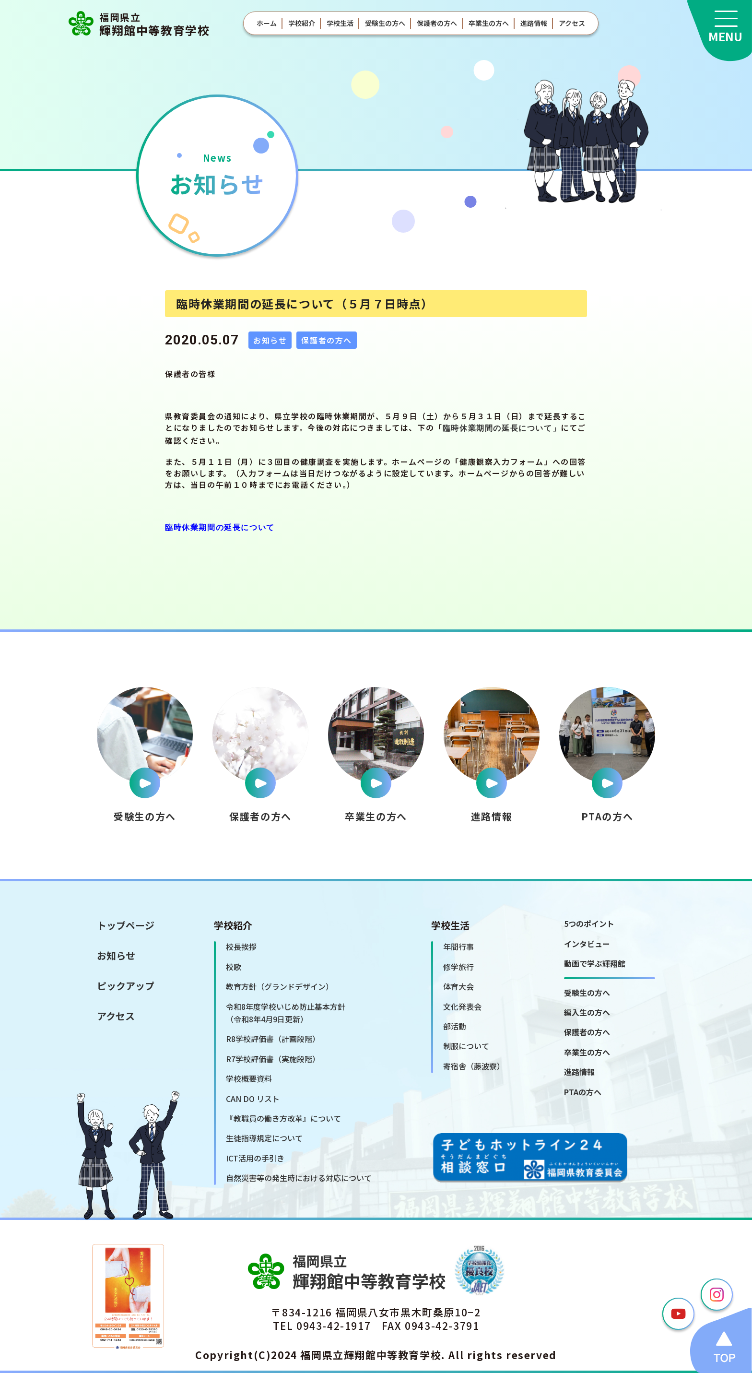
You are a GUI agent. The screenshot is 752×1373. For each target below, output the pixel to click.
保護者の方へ (437, 23)
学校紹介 (301, 23)
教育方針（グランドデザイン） (279, 986)
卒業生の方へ (489, 23)
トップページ (125, 925)
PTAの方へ (582, 1092)
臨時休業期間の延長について (497, 429)
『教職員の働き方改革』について (283, 1118)
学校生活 (340, 23)
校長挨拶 (241, 946)
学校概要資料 (249, 1078)
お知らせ (116, 955)
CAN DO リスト (253, 1098)
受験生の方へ (385, 23)
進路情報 (533, 23)
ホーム (267, 23)
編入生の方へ (587, 1012)
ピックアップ (125, 986)
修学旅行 (458, 966)
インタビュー (587, 943)
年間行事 (458, 946)
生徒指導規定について (264, 1138)
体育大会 (458, 986)
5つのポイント (589, 923)
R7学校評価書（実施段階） (273, 1059)
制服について (466, 1046)
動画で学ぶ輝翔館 (594, 963)
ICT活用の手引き (255, 1158)
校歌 (233, 966)
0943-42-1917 (333, 1325)
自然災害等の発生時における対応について (299, 1178)
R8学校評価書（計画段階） (273, 1038)
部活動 (454, 1026)
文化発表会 (462, 1006)
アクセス (572, 23)
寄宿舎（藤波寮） (474, 1066)
